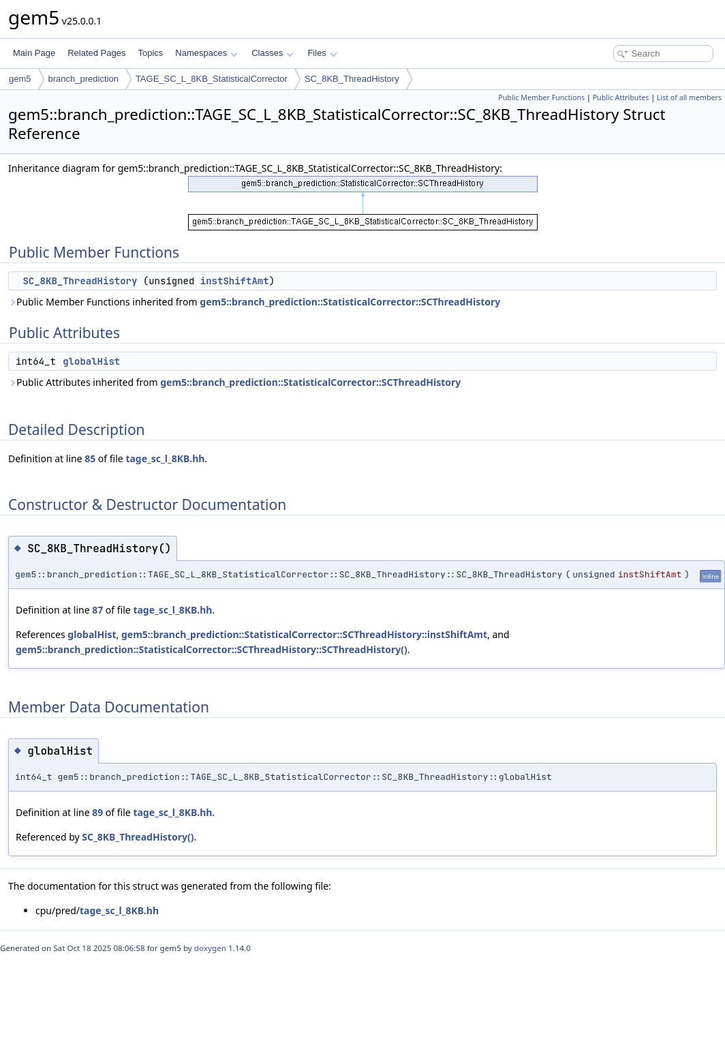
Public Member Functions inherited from (254, 301)
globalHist (91, 361)
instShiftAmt (234, 281)
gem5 (20, 79)
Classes (272, 53)
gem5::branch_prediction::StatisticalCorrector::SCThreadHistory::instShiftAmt (304, 634)
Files (322, 53)
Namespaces (206, 53)
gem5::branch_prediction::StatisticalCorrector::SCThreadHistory (350, 301)
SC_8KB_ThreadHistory (352, 79)
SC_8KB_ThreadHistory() (138, 836)
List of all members (689, 97)
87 (97, 609)
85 (89, 458)
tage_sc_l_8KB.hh (164, 458)
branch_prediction (83, 79)
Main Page (34, 53)
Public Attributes (621, 97)
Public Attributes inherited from (234, 382)
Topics (150, 53)
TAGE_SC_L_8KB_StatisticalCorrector (212, 79)
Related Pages (96, 53)
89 (97, 812)
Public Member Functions (541, 97)
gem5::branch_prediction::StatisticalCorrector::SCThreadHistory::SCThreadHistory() (211, 649)
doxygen (210, 948)
